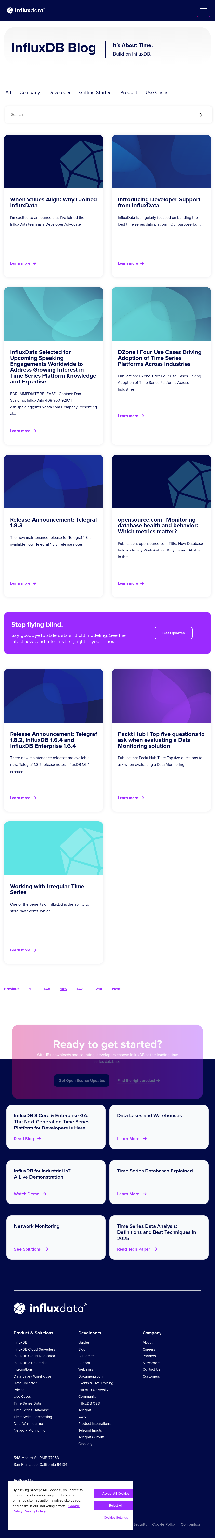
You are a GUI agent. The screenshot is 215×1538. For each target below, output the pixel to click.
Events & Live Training (95, 1383)
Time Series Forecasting (33, 1417)
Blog (82, 1349)
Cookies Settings (116, 1517)
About (147, 1342)
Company (29, 92)
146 (63, 989)
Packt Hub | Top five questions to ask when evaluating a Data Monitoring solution (161, 740)
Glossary (85, 1444)
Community (87, 1396)
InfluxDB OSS (89, 1403)
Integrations (23, 1369)
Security (140, 1524)
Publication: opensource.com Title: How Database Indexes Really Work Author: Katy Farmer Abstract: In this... (161, 550)
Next (116, 989)
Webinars (85, 1369)
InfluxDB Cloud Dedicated (34, 1356)
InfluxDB (20, 1342)
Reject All (115, 1505)
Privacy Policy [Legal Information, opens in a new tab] (35, 1511)
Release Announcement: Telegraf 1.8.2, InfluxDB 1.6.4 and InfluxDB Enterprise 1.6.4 (53, 740)
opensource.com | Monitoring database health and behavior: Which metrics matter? (158, 525)
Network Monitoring (30, 1430)
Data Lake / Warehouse (32, 1376)
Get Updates (173, 633)
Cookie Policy (164, 1524)
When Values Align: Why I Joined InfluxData (53, 202)
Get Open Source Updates (82, 1088)
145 (47, 989)
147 (80, 989)
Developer (59, 92)
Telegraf (84, 1410)
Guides (84, 1342)
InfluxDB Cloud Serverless (34, 1349)
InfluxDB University (93, 1390)
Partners (149, 1356)
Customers (86, 1356)
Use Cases (157, 92)
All (8, 92)
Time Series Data (27, 1403)
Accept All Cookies (115, 1493)
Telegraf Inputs (90, 1430)
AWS (82, 1417)
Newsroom (151, 1363)
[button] (203, 10)
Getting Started (95, 92)
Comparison (191, 1524)
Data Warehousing (28, 1423)
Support (84, 1363)
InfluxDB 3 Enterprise (30, 1363)
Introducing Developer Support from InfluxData (159, 202)
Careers (149, 1349)
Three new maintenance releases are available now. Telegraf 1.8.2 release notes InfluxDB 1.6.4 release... (50, 764)
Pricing (19, 1390)
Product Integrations (94, 1423)
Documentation (90, 1376)
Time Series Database (31, 1410)
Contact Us (151, 1369)
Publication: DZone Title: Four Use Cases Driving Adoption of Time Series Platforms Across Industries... (159, 382)
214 (99, 989)
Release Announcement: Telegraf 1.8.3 (53, 522)
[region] (70, 1505)
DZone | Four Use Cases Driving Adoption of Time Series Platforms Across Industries (160, 358)
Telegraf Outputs (91, 1437)
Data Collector (25, 1383)
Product (128, 92)
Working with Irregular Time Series (47, 889)
